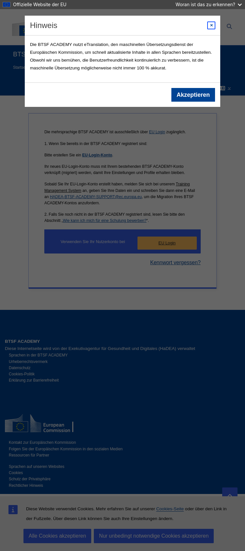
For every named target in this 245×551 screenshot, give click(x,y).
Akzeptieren (193, 95)
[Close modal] (211, 25)
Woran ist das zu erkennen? (209, 4)
